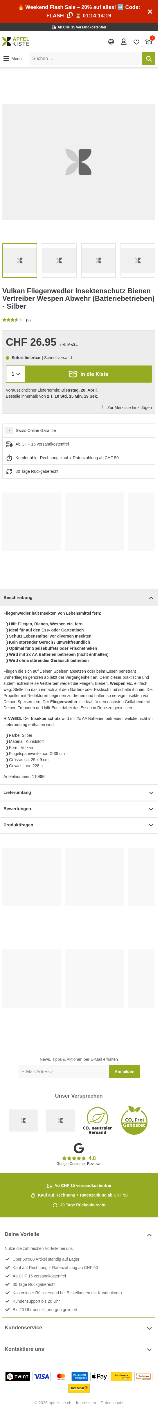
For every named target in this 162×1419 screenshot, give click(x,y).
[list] (78, 162)
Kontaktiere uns (79, 1349)
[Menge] (15, 374)
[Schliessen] (150, 12)
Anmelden (124, 1071)
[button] (12, 58)
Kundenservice (79, 1328)
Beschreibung (78, 598)
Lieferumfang (78, 793)
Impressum (86, 1402)
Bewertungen (78, 809)
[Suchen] (148, 58)
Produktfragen (78, 825)
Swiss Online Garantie (36, 430)
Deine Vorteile (79, 1235)
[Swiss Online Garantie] (23, 1120)
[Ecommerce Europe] (60, 1120)
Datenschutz (112, 1402)
